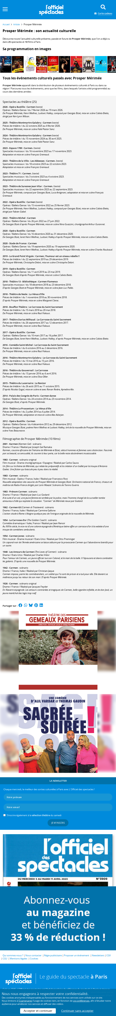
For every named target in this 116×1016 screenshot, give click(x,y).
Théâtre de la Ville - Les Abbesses (26, 160)
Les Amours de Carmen (21, 551)
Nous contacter (33, 955)
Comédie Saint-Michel (21, 344)
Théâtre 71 (15, 173)
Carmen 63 (15, 507)
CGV (108, 955)
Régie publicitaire (53, 955)
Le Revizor (40, 383)
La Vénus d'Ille (36, 294)
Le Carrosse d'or (18, 520)
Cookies (34, 958)
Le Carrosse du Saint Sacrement (46, 306)
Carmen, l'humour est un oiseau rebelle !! (57, 256)
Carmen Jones (16, 535)
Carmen (31, 106)
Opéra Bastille (17, 106)
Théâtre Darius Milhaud (22, 319)
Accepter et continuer (38, 1011)
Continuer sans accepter (77, 1011)
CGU (5, 958)
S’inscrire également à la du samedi (34, 815)
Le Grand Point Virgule (21, 256)
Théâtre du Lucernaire (21, 383)
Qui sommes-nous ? (13, 955)
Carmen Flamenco (48, 281)
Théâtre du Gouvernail (21, 370)
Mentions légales (18, 958)
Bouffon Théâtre (18, 306)
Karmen (13, 443)
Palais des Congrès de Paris (24, 395)
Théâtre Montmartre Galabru (25, 122)
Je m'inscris (58, 822)
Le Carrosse (41, 370)
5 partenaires (25, 1000)
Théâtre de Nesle (18, 294)
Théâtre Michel (17, 217)
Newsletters (98, 955)
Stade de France (17, 243)
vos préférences (81, 1000)
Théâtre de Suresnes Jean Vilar (25, 186)
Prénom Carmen (18, 491)
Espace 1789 (15, 148)
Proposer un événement (76, 955)
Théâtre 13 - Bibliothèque (22, 281)
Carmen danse (48, 395)
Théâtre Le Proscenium (21, 408)
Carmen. (28, 148)
